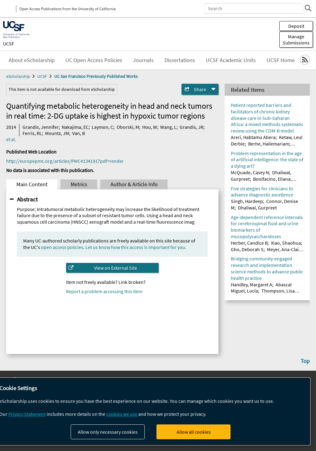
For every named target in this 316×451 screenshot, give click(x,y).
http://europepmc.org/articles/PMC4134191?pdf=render (65, 161)
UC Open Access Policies (93, 60)
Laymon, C (102, 127)
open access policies (62, 247)
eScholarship (18, 76)
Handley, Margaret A (251, 284)
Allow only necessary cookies (108, 432)
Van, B (78, 133)
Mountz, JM (57, 133)
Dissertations (179, 60)
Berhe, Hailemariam (268, 144)
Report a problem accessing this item (104, 291)
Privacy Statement (27, 414)
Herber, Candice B (249, 243)
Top (305, 361)
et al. (11, 139)
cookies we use (121, 414)
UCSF (8, 43)
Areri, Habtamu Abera (253, 137)
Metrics (79, 184)
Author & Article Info (134, 184)
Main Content (32, 184)
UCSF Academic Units (231, 60)
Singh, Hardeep (247, 201)
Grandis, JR (191, 127)
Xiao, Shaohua (286, 243)
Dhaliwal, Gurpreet (257, 207)
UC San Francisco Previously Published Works (96, 76)
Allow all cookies (194, 432)
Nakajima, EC (75, 127)
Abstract (27, 199)
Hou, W (149, 127)
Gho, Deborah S (247, 249)
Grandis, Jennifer (41, 127)
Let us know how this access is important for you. (135, 247)
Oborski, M (128, 127)
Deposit (296, 26)
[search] (308, 8)
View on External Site (115, 268)
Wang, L (168, 127)
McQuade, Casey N (250, 172)
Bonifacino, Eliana (271, 179)
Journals (143, 60)
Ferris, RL (32, 133)
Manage (296, 39)
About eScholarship (32, 60)
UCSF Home (281, 60)
